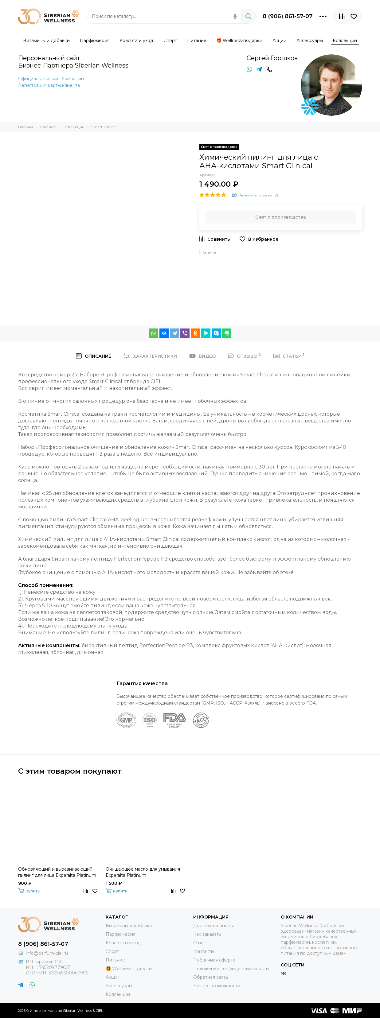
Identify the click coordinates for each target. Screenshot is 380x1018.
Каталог (209, 252)
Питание (115, 960)
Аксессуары (119, 986)
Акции (112, 977)
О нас (199, 943)
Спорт (112, 951)
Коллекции (118, 994)
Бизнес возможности (216, 986)
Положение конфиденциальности (231, 968)
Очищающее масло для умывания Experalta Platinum (143, 872)
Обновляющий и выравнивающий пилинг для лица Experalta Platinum (57, 872)
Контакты (203, 951)
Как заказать (207, 934)
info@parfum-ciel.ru (47, 953)
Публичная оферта (214, 960)
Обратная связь (210, 977)
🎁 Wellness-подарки (129, 968)
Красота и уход (122, 943)
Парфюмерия (120, 934)
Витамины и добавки (129, 925)
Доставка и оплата (213, 925)
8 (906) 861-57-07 (288, 16)
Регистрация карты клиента (49, 85)
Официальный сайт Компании (51, 78)
